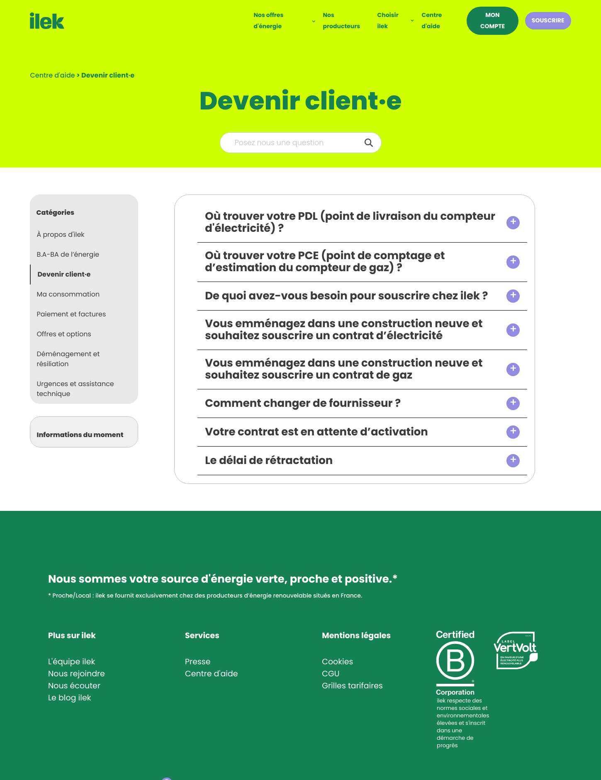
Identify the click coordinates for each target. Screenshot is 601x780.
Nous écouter (74, 685)
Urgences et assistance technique (75, 389)
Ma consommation (68, 294)
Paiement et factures (71, 314)
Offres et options (63, 334)
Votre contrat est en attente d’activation (316, 432)
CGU (330, 673)
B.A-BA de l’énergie (67, 254)
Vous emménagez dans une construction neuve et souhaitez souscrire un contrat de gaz (343, 369)
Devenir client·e (63, 274)
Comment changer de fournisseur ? (303, 404)
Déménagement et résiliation (68, 359)
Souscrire (548, 20)
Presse (197, 661)
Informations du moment (79, 435)
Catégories (55, 212)
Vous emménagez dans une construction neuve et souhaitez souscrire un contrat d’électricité (343, 330)
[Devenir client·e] (107, 75)
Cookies (337, 661)
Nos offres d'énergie (269, 20)
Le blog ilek (69, 697)
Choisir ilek (388, 20)
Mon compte (492, 20)
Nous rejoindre (76, 673)
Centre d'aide (431, 20)
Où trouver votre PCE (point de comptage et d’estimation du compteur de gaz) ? (325, 262)
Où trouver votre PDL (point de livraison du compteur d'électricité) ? (350, 223)
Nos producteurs (341, 20)
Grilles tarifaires (352, 685)
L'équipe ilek (71, 661)
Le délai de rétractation (269, 461)
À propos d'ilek (60, 234)
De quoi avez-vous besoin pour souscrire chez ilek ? (346, 296)
